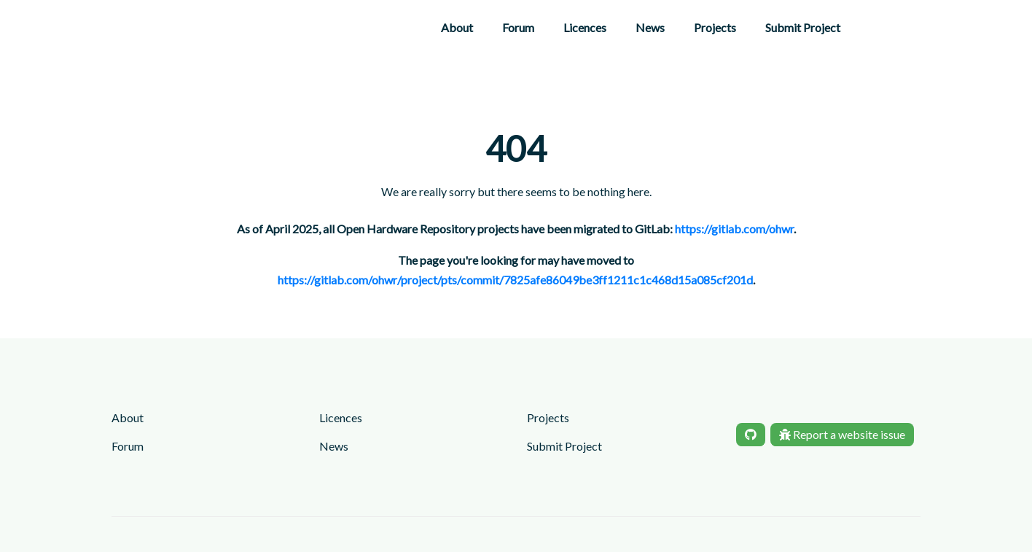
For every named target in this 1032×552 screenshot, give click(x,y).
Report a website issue (842, 434)
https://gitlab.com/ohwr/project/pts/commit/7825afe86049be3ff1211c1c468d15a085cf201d (515, 280)
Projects (715, 27)
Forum (518, 27)
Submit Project (802, 27)
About (457, 27)
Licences (584, 27)
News (650, 27)
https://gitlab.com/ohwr (734, 229)
